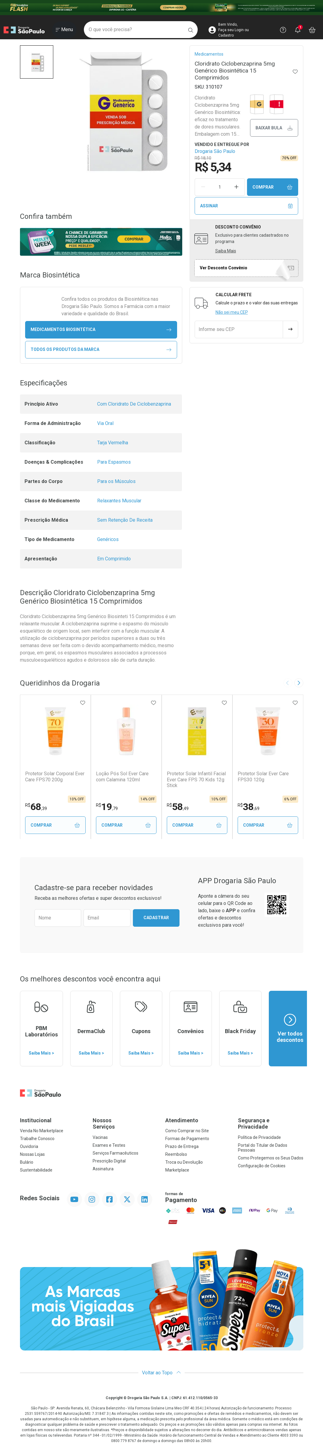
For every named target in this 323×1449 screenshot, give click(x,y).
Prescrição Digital (109, 1161)
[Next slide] (298, 682)
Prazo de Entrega (182, 1147)
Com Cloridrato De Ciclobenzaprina (134, 404)
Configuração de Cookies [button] (261, 1166)
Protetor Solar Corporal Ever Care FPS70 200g (54, 776)
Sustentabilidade (36, 1170)
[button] (36, 62)
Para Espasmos (114, 462)
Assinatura (103, 1169)
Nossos (125, 1123)
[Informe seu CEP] (239, 329)
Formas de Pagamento (187, 1139)
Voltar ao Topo (161, 1373)
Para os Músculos (116, 481)
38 (248, 807)
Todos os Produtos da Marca (101, 349)
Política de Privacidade (259, 1137)
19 (107, 807)
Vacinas (100, 1137)
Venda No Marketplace (41, 1131)
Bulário (26, 1162)
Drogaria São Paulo (215, 151)
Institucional (35, 1120)
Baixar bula (273, 128)
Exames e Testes (109, 1145)
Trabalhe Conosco (37, 1139)
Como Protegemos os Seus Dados (270, 1158)
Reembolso (176, 1154)
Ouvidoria (29, 1147)
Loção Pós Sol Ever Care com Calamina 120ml (122, 776)
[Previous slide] (287, 682)
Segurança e (270, 1123)
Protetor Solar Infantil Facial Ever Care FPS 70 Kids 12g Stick (196, 779)
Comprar (272, 187)
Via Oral (105, 423)
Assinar (246, 206)
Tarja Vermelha (112, 443)
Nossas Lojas (32, 1154)
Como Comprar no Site (187, 1131)
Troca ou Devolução (184, 1162)
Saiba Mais (225, 250)
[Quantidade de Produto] (219, 187)
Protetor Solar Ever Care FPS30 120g (263, 776)
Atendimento (181, 1120)
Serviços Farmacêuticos (115, 1153)
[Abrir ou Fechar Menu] (64, 29)
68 (36, 807)
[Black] (161, 7)
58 (178, 807)
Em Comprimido (114, 559)
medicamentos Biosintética (101, 329)
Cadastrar (156, 918)
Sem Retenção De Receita (125, 520)
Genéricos (108, 539)
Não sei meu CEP (232, 312)
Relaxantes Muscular (119, 501)
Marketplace (177, 1170)
